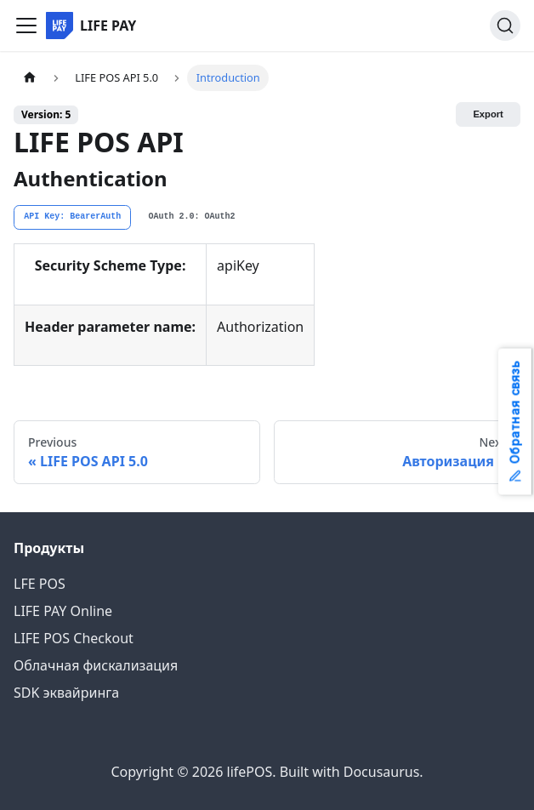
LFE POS (39, 583)
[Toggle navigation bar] (26, 25)
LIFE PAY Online (63, 611)
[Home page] (30, 78)
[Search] (505, 25)
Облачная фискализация (96, 665)
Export (488, 114)
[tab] (72, 218)
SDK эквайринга (66, 692)
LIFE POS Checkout (74, 638)
